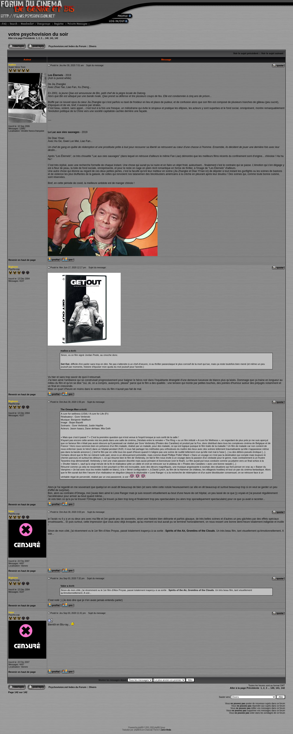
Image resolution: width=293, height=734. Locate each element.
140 (47, 38)
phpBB (140, 727)
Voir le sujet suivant (272, 53)
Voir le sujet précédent (245, 53)
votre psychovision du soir (38, 34)
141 (51, 38)
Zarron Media (166, 730)
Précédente (29, 38)
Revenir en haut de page (22, 260)
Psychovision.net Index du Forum (67, 46)
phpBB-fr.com (139, 730)
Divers (92, 46)
